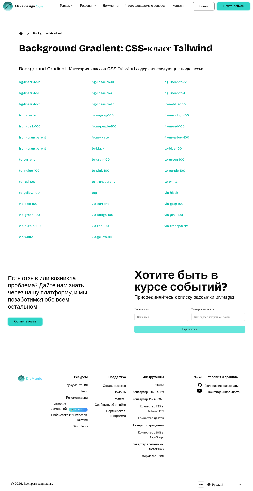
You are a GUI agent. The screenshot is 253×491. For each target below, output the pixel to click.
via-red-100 (100, 226)
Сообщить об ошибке (110, 405)
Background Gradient (47, 33)
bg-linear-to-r (102, 93)
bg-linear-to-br (175, 82)
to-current (27, 159)
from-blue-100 (175, 104)
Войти (203, 6)
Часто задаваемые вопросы (146, 6)
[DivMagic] (27, 6)
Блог (84, 392)
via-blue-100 (28, 204)
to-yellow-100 (29, 193)
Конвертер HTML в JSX (148, 392)
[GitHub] (199, 385)
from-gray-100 (103, 115)
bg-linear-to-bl (103, 82)
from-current (29, 115)
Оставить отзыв (25, 322)
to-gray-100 (101, 159)
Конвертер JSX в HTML (148, 400)
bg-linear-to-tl (30, 104)
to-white (170, 182)
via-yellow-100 (102, 237)
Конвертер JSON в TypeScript (151, 435)
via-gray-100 (173, 204)
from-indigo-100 (176, 115)
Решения (88, 6)
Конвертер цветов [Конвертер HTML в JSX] (151, 419)
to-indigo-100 (29, 170)
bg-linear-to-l (29, 93)
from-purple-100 (104, 126)
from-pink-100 (30, 126)
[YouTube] (199, 391)
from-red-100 (174, 126)
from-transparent (32, 137)
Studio (160, 385)
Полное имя (141, 309)
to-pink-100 (100, 170)
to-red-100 (27, 182)
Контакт (178, 6)
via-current (100, 204)
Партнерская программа (116, 414)
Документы (111, 6)
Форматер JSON (153, 456)
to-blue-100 (173, 148)
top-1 (95, 193)
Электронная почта (202, 309)
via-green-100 (29, 215)
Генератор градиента (148, 426)
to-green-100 (174, 159)
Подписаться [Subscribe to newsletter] (189, 329)
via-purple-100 (30, 226)
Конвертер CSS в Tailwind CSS (152, 409)
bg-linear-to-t (174, 93)
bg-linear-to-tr (103, 104)
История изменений (59, 407)
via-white (26, 237)
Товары (67, 6)
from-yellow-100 (176, 137)
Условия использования (222, 386)
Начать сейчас (233, 6)
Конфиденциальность (224, 392)
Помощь (120, 392)
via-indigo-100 (102, 215)
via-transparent (176, 226)
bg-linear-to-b (29, 82)
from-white (100, 137)
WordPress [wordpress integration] (81, 426)
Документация (77, 385)
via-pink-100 (173, 215)
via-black (171, 193)
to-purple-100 (174, 170)
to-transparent (103, 182)
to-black (98, 148)
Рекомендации (77, 398)
